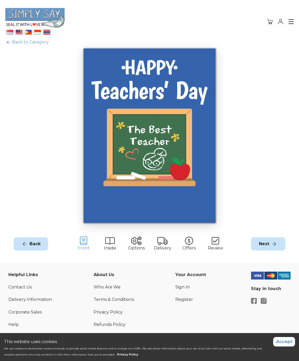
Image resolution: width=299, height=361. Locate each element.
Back (35, 243)
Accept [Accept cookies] (284, 341)
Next (264, 243)
